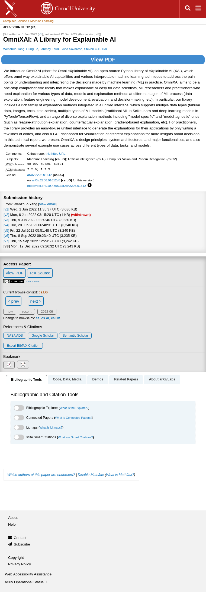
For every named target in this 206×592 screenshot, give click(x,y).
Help (12, 524)
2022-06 (47, 312)
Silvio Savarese (71, 49)
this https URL (55, 153)
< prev (13, 301)
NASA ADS (15, 335)
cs (37, 318)
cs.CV (55, 318)
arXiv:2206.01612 (39, 174)
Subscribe (22, 544)
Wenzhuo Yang (13, 49)
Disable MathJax (91, 475)
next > (35, 301)
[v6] (6, 236)
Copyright (16, 558)
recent (26, 312)
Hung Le (32, 49)
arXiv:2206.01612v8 (46, 180)
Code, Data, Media (67, 379)
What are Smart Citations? (75, 437)
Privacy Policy (19, 564)
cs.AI (45, 318)
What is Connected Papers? (73, 417)
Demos (97, 379)
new (10, 312)
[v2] (6, 215)
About (13, 518)
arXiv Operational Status (27, 582)
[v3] (6, 220)
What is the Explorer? (74, 408)
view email (47, 204)
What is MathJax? (120, 475)
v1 (40, 34)
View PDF (103, 60)
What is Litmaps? (51, 427)
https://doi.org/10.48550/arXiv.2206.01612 (56, 185)
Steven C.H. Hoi (95, 49)
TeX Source (39, 273)
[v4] (6, 225)
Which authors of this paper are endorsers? (41, 475)
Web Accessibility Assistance (28, 574)
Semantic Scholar (75, 335)
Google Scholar (42, 335)
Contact (20, 538)
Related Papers (126, 379)
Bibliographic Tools (26, 380)
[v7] (6, 241)
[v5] (6, 230)
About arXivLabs (162, 379)
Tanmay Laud (49, 49)
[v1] (6, 209)
